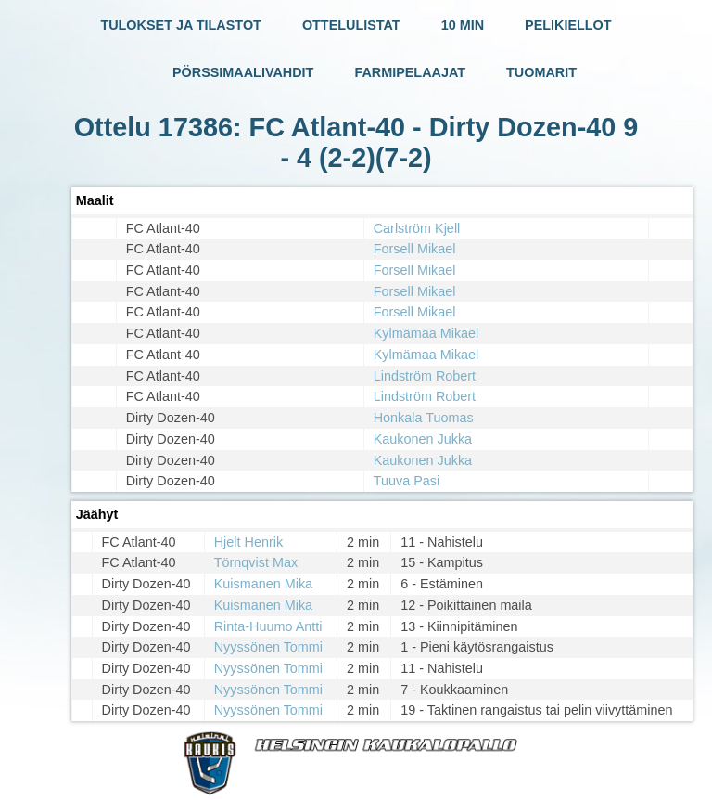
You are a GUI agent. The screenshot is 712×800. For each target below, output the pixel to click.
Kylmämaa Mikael (426, 333)
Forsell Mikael (415, 248)
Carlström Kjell (417, 228)
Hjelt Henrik (248, 542)
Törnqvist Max (256, 562)
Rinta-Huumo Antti (268, 626)
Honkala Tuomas (424, 417)
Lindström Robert (425, 375)
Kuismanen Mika (263, 583)
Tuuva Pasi (406, 480)
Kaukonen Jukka (423, 439)
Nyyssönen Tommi (268, 646)
